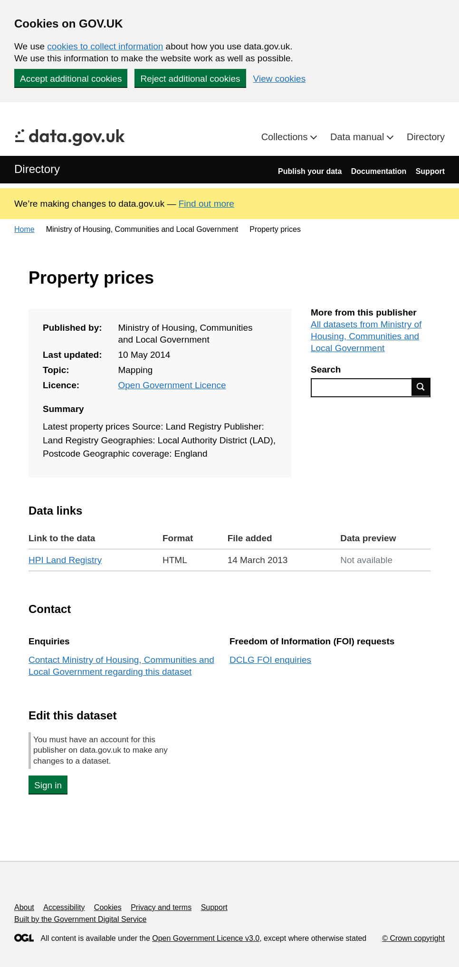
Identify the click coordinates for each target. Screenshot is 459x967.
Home (24, 229)
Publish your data (310, 171)
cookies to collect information (105, 46)
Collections (285, 137)
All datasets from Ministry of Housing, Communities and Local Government (366, 336)
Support (430, 171)
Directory (426, 137)
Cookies (108, 907)
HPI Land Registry (65, 560)
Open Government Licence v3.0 (205, 938)
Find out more (206, 204)
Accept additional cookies (71, 79)
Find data (420, 387)
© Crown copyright (413, 938)
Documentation (378, 171)
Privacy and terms (161, 907)
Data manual (358, 137)
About (24, 907)
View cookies (279, 78)
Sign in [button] (48, 785)
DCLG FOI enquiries (270, 660)
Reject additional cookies (190, 79)
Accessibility (64, 907)
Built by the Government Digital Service (80, 919)
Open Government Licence (172, 385)
